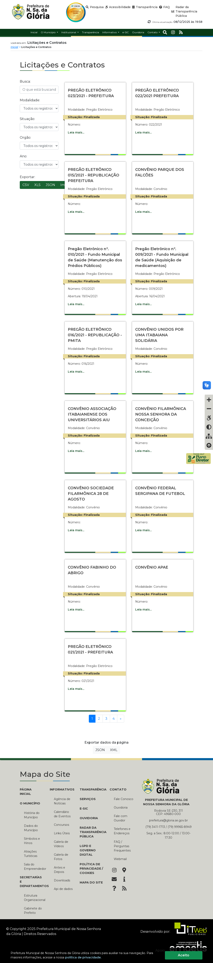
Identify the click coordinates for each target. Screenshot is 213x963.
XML (113, 750)
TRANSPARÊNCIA (91, 789)
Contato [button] (152, 32)
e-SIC (84, 808)
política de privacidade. (83, 957)
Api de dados (63, 889)
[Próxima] (120, 719)
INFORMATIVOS (61, 789)
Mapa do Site (91, 882)
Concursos (61, 825)
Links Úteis (62, 833)
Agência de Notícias (62, 801)
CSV (25, 185)
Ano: (23, 156)
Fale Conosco (123, 799)
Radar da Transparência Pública (91, 832)
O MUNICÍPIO (30, 803)
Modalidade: (30, 100)
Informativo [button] (109, 32)
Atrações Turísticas (30, 854)
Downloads (62, 880)
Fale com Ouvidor (120, 818)
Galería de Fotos (61, 857)
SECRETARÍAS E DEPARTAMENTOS (31, 881)
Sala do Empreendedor (33, 867)
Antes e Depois (59, 870)
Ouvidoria (89, 818)
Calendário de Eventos (62, 814)
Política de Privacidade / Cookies (91, 868)
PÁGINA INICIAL (26, 792)
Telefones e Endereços (122, 831)
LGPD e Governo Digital (88, 850)
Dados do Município (31, 828)
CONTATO (118, 789)
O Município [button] (48, 32)
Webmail (120, 859)
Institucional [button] (69, 32)
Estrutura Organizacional (33, 898)
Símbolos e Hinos (32, 841)
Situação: (27, 119)
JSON (50, 185)
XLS (37, 185)
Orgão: (25, 137)
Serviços (88, 799)
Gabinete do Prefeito (33, 911)
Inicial (14, 47)
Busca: (25, 81)
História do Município (32, 815)
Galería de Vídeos (61, 844)
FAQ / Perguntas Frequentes (122, 846)
